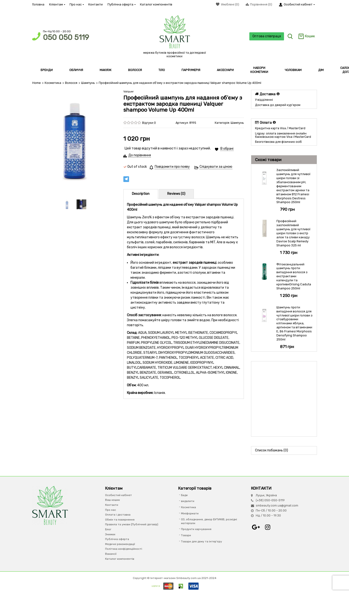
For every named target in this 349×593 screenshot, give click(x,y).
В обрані (226, 148)
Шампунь (87, 83)
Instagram (267, 527)
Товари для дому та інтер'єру (201, 541)
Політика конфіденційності (123, 548)
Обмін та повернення (120, 519)
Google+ (256, 527)
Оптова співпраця (266, 36)
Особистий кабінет (118, 495)
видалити (187, 501)
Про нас (77, 4)
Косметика (53, 83)
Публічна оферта (121, 4)
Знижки (110, 534)
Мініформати (190, 513)
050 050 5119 (66, 37)
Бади (184, 495)
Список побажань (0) (271, 450)
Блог (108, 529)
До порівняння (139, 155)
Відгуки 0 (149, 122)
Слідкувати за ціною (216, 166)
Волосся (71, 83)
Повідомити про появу (172, 166)
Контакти (95, 4)
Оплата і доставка (117, 514)
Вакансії (110, 553)
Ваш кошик (112, 500)
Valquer (128, 91)
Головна (38, 4)
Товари (186, 535)
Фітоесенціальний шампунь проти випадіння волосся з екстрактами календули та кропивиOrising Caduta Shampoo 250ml (293, 276)
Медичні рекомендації (120, 543)
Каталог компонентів (156, 4)
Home (36, 83)
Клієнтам (57, 4)
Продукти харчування (196, 529)
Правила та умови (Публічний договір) (131, 524)
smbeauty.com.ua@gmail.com (277, 505)
